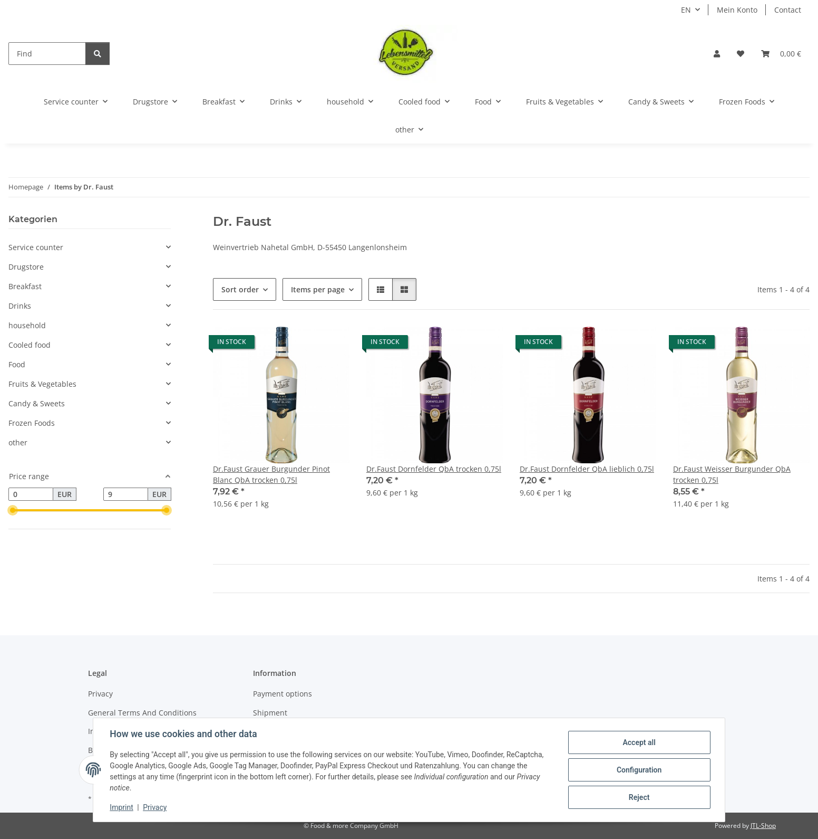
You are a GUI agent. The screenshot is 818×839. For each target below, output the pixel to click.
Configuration (638, 770)
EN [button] (686, 10)
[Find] (47, 53)
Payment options (282, 694)
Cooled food (29, 345)
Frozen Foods (31, 423)
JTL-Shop (763, 825)
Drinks (19, 306)
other (17, 442)
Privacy (155, 807)
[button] (716, 53)
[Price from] (30, 494)
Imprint (121, 807)
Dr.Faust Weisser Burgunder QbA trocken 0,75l (732, 474)
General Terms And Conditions (142, 713)
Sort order (240, 289)
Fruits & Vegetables (42, 384)
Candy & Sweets (36, 403)
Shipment (270, 713)
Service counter (35, 247)
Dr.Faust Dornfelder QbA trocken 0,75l (433, 469)
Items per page (318, 289)
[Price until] (125, 494)
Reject (638, 797)
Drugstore (26, 267)
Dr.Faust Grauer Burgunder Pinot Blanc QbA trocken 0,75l (271, 474)
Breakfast (25, 286)
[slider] (12, 510)
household (27, 325)
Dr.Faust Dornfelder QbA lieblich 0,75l (587, 469)
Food (16, 364)
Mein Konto (737, 10)
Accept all (638, 742)
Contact (787, 10)
